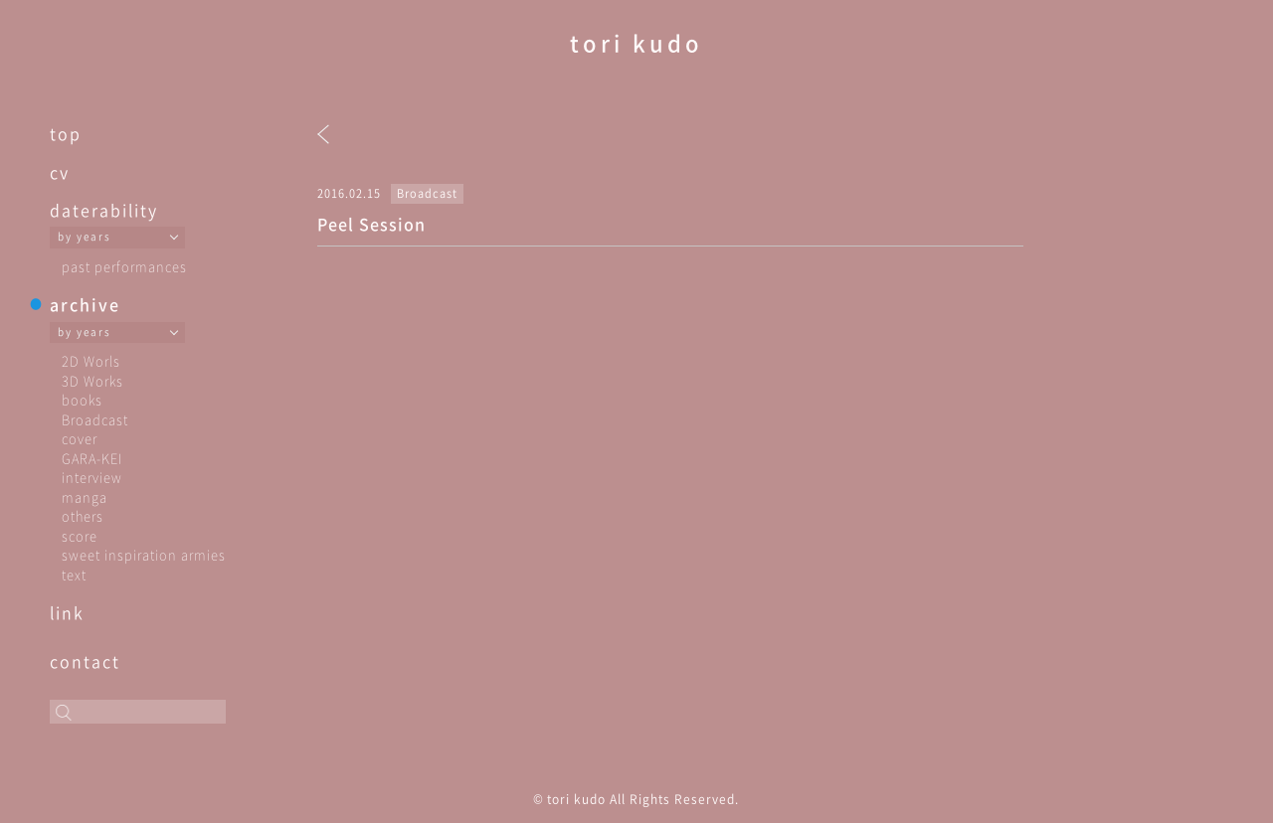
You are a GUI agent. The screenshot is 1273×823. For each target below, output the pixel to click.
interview (92, 476)
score (79, 535)
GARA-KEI (92, 457)
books (82, 399)
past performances (124, 265)
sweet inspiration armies (144, 554)
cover (79, 437)
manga (84, 496)
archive (85, 304)
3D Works (92, 380)
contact (85, 661)
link (67, 612)
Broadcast (95, 419)
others (82, 515)
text (74, 574)
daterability (104, 210)
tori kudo (636, 42)
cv (60, 172)
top (66, 133)
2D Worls (91, 360)
